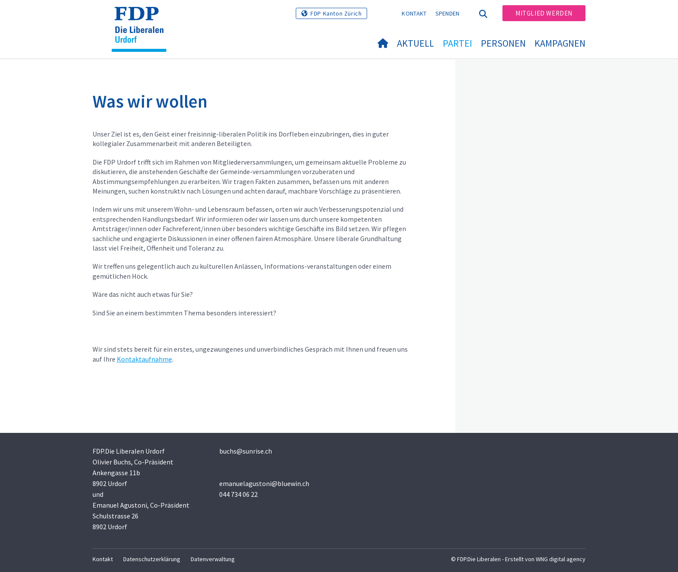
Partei (457, 43)
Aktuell (415, 43)
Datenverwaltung (213, 559)
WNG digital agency (560, 559)
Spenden (447, 13)
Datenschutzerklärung (151, 559)
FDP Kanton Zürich (335, 13)
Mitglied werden (543, 13)
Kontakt (414, 13)
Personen (503, 43)
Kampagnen (559, 43)
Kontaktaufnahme (144, 359)
